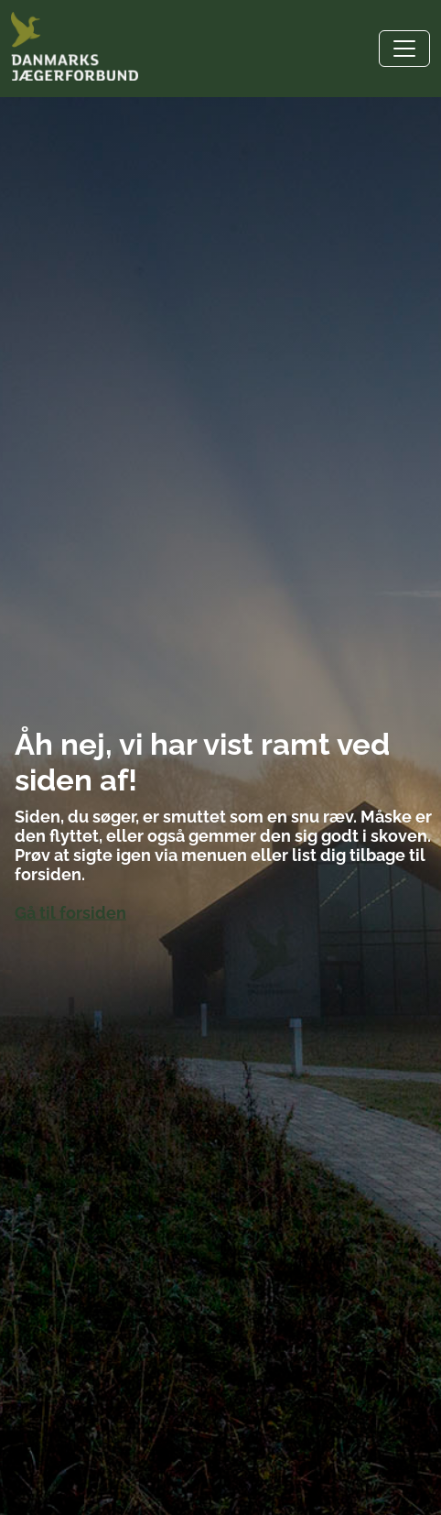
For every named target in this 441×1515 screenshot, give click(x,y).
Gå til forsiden (70, 912)
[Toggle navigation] (404, 48)
